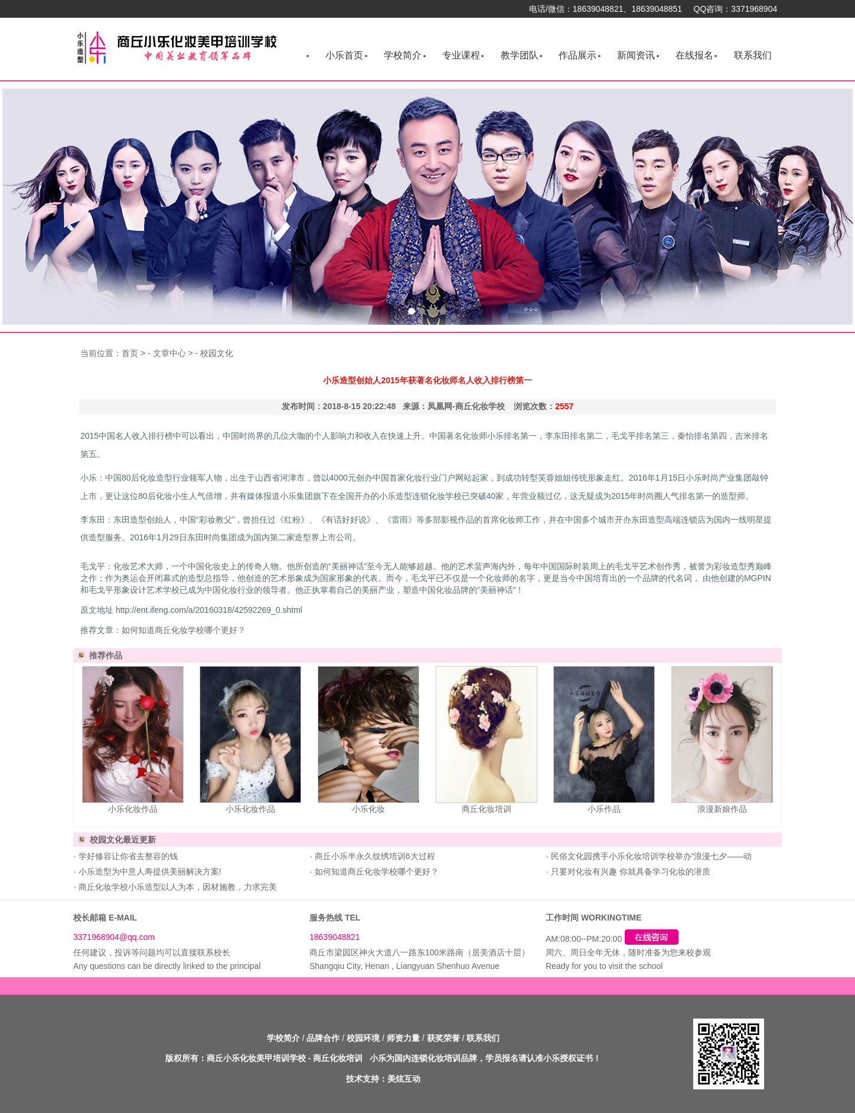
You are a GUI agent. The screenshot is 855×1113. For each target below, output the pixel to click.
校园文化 (216, 353)
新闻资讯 (636, 55)
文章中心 (169, 353)
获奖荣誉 (443, 1038)
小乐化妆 (368, 809)
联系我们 (753, 55)
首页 (130, 353)
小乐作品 (604, 809)
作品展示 (577, 55)
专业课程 (461, 55)
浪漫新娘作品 (722, 809)
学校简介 (403, 55)
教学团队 (520, 55)
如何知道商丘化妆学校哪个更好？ (184, 630)
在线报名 (694, 55)
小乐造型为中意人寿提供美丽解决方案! (148, 871)
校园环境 (363, 1038)
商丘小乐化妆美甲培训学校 (256, 1058)
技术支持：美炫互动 (383, 1078)
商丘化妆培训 (486, 809)
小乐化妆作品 (133, 809)
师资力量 (403, 1038)
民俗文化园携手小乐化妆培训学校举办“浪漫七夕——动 (650, 856)
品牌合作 (323, 1038)
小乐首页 (344, 55)
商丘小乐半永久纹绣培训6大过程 (373, 856)
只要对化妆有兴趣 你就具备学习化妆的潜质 (629, 871)
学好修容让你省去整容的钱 (127, 856)
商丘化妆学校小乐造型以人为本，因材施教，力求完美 (176, 887)
